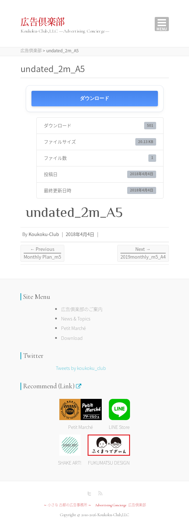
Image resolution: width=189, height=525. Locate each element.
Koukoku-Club (44, 234)
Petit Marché (73, 328)
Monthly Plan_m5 (42, 253)
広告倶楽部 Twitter (89, 493)
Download (72, 338)
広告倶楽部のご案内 (81, 309)
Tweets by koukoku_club (81, 368)
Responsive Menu (162, 24)
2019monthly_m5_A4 (143, 253)
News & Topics (75, 318)
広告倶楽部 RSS (100, 493)
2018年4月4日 (80, 234)
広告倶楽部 (42, 22)
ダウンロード (94, 98)
